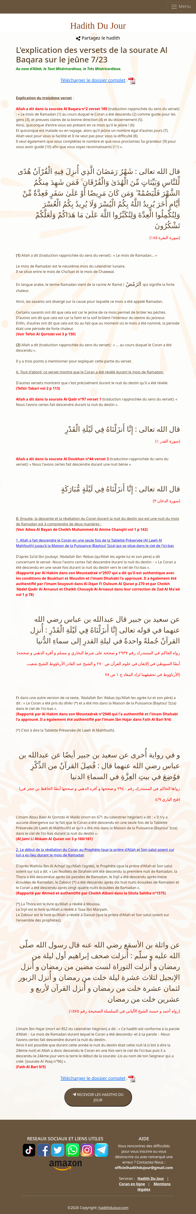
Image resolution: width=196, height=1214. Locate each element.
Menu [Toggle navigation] (181, 6)
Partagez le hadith (98, 38)
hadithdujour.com (113, 1207)
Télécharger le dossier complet (93, 80)
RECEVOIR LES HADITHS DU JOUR (98, 1097)
